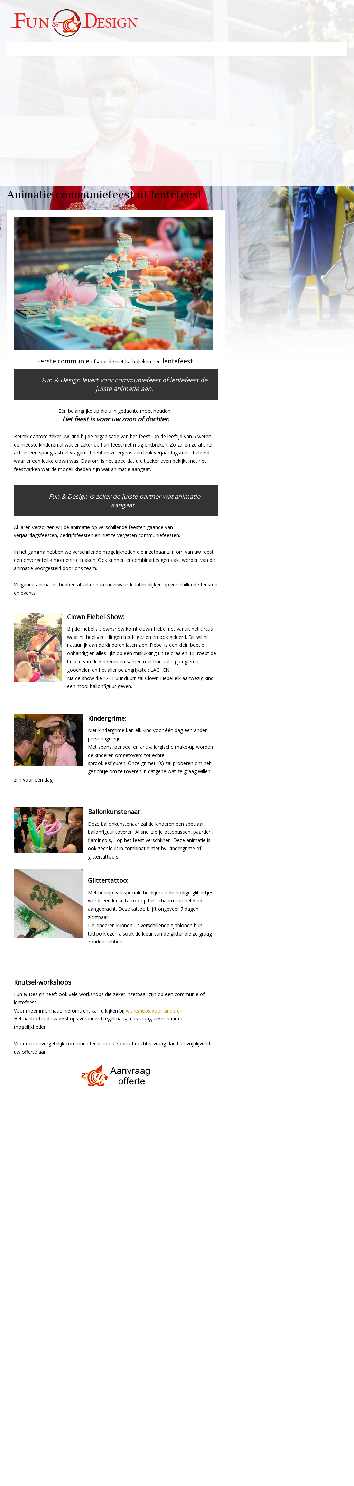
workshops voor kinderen (154, 1010)
